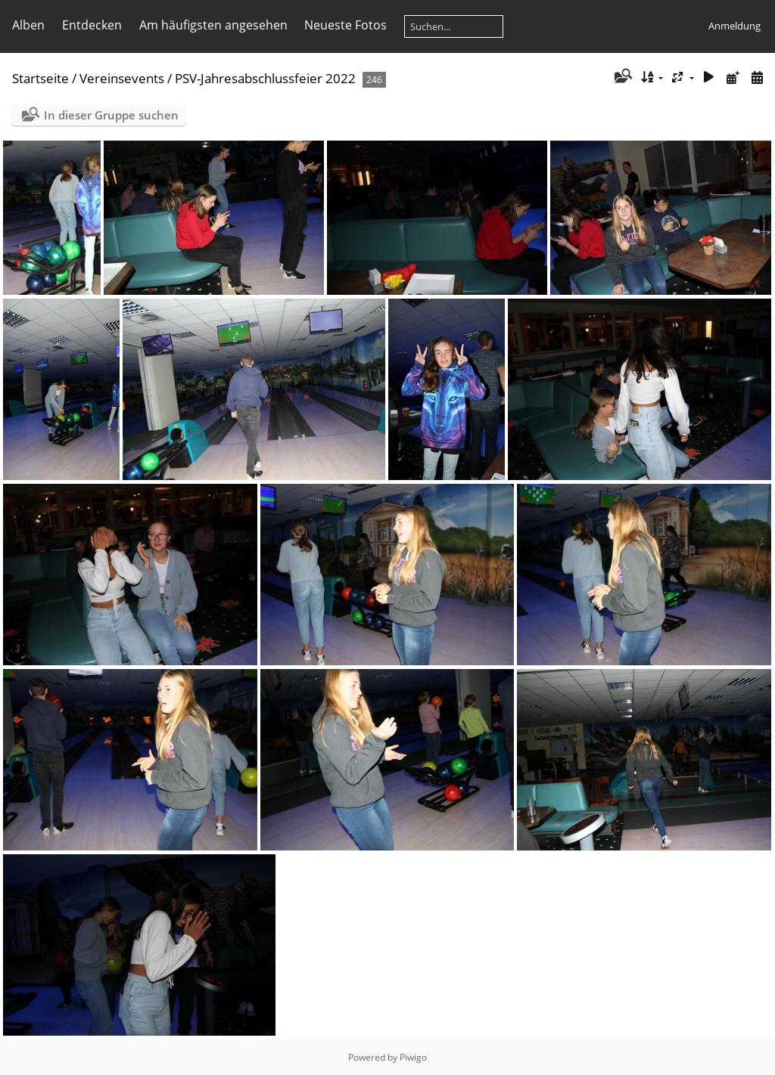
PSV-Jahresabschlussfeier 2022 (265, 78)
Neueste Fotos (345, 25)
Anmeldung (734, 26)
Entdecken (92, 25)
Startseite (40, 78)
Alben (28, 25)
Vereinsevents (121, 78)
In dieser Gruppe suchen (111, 114)
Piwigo (413, 1057)
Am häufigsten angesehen (213, 25)
